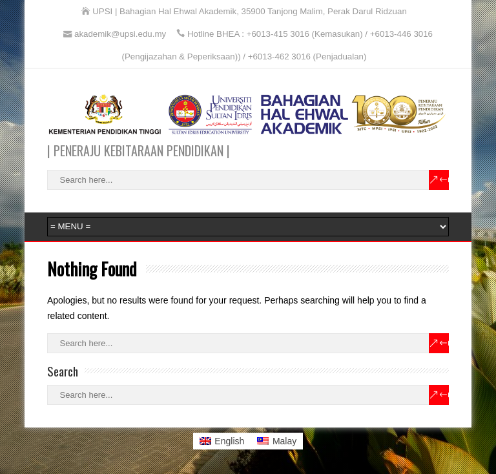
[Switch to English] (222, 441)
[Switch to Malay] (277, 441)
